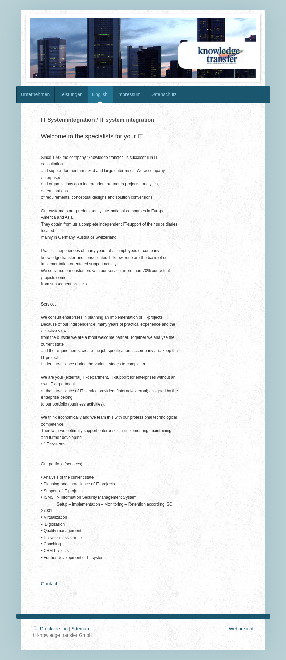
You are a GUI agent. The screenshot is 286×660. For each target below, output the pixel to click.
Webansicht (241, 628)
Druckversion (51, 628)
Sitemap (80, 628)
